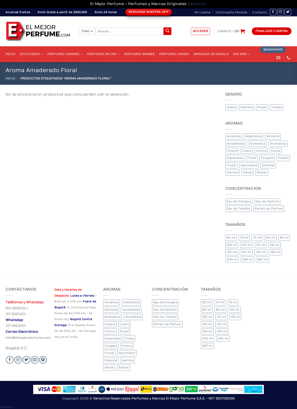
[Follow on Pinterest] (43, 360)
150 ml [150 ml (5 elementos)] (261, 252)
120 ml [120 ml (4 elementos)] (232, 252)
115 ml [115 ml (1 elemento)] (260, 245)
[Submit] (167, 31)
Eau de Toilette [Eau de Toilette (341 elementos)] (238, 208)
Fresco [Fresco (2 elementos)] (283, 158)
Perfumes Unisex (174, 54)
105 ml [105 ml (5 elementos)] (246, 245)
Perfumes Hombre (65, 54)
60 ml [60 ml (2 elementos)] (231, 237)
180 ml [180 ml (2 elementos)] (275, 252)
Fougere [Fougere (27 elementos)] (267, 158)
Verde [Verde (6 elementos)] (247, 172)
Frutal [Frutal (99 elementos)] (231, 165)
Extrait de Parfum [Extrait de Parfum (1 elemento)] (269, 208)
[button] (200, 31)
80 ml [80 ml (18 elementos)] (270, 237)
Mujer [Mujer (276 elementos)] (262, 107)
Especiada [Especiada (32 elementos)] (235, 158)
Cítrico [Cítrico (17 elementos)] (261, 150)
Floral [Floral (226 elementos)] (251, 158)
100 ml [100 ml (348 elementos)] (232, 245)
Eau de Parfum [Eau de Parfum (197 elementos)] (267, 201)
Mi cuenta (202, 12)
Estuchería (31, 54)
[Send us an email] (35, 360)
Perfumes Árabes (139, 54)
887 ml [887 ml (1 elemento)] (262, 259)
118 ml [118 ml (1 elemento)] (274, 245)
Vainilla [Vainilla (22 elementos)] (232, 172)
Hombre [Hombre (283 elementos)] (247, 107)
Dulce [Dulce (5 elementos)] (275, 150)
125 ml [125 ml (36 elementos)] (246, 252)
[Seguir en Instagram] (280, 12)
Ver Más (241, 54)
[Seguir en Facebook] (273, 12)
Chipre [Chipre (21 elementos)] (232, 150)
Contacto (259, 12)
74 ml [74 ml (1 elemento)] (244, 237)
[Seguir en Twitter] (288, 12)
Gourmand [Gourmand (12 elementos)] (249, 165)
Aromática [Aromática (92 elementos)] (278, 143)
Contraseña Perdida (231, 12)
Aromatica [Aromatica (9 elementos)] (257, 143)
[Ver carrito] (231, 31)
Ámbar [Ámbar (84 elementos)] (262, 172)
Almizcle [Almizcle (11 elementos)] (272, 136)
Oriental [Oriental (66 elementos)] (268, 165)
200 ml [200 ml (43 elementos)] (232, 259)
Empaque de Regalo (211, 54)
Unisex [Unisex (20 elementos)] (276, 107)
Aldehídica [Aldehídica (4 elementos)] (253, 136)
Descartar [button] (197, 4)
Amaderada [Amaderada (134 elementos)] (236, 143)
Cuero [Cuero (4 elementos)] (246, 150)
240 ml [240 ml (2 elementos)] (247, 259)
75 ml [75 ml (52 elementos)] (257, 237)
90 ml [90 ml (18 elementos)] (284, 237)
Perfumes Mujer (103, 54)
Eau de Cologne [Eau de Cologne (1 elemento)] (239, 201)
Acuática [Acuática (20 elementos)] (234, 136)
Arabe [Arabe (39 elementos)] (231, 107)
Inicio (11, 54)
